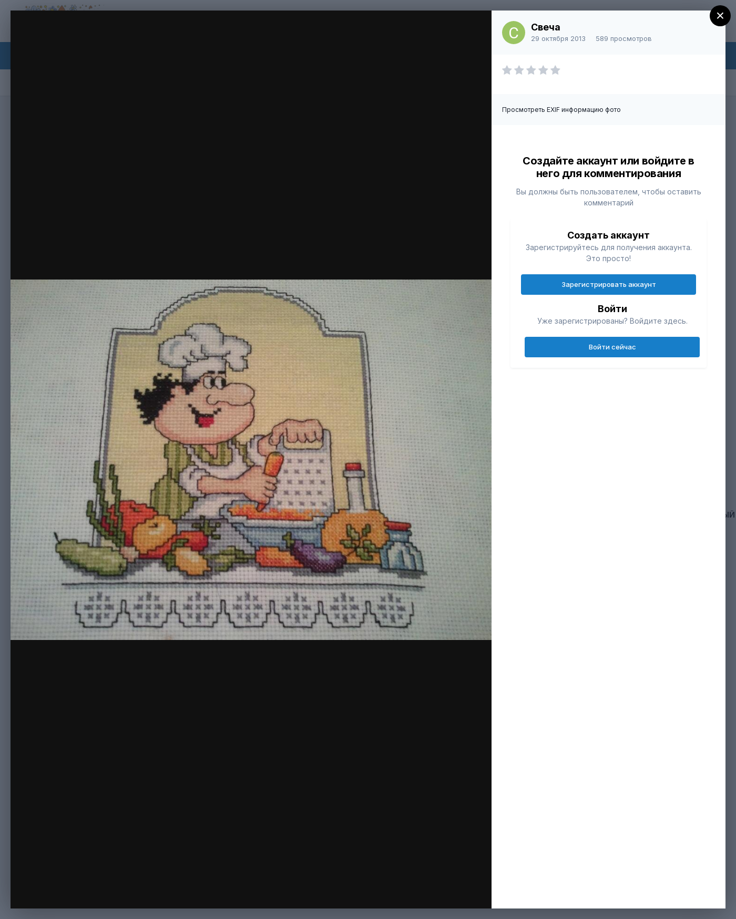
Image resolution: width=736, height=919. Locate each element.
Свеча (545, 27)
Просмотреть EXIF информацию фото (561, 109)
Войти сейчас (612, 347)
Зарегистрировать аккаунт (608, 284)
